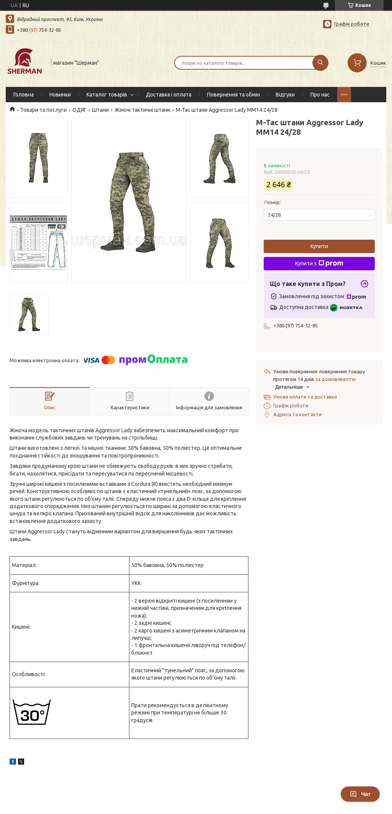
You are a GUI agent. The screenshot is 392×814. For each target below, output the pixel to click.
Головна (23, 94)
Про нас (320, 94)
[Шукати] (320, 63)
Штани (100, 110)
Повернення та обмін (233, 94)
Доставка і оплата (168, 94)
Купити (319, 246)
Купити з (319, 263)
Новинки (60, 94)
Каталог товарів (107, 94)
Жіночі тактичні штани (142, 110)
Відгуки (285, 94)
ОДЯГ (79, 110)
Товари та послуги (43, 110)
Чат (360, 794)
